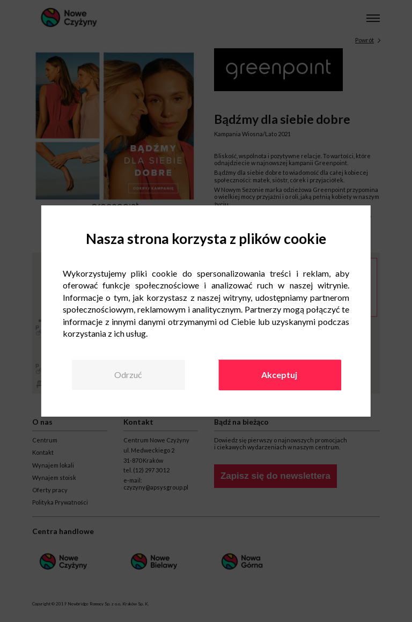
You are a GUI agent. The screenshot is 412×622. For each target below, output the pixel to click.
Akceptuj (279, 374)
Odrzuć (128, 374)
